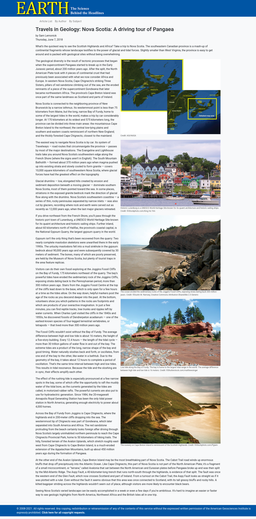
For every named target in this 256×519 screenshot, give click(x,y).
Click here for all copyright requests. (63, 512)
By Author (60, 21)
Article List (46, 21)
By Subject (75, 21)
